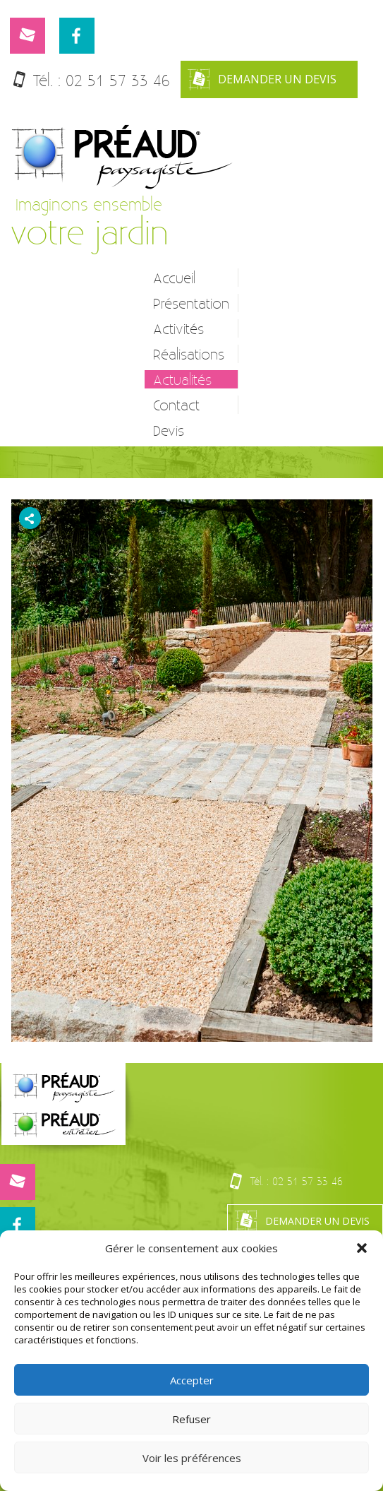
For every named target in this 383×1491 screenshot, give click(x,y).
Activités (178, 328)
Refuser (191, 1419)
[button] (362, 1248)
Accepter (192, 1380)
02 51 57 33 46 (118, 80)
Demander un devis (262, 79)
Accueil (174, 277)
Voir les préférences (191, 1458)
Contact (176, 405)
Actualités (182, 379)
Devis (168, 430)
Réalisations (188, 354)
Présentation (191, 303)
